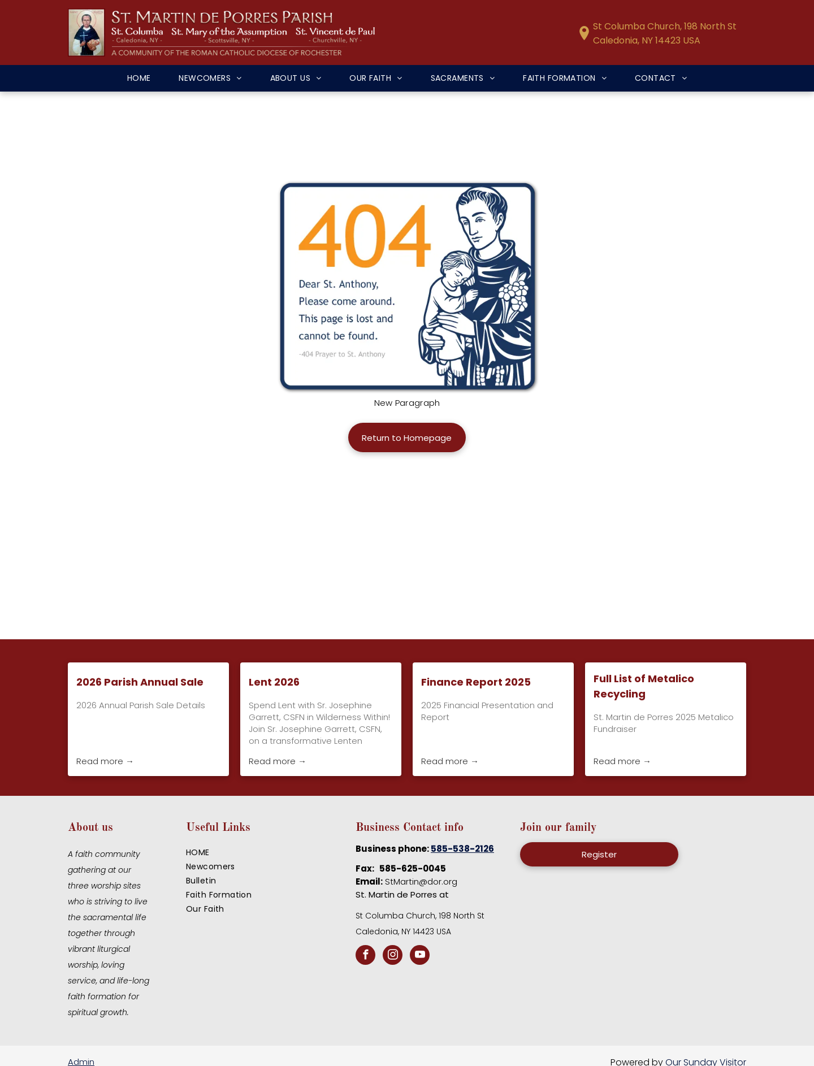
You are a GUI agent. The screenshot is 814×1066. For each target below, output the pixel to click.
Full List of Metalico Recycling (644, 686)
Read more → (105, 761)
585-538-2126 (462, 849)
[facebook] (365, 956)
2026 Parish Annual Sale (140, 682)
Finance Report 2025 (476, 682)
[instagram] (392, 956)
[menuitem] (139, 78)
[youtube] (420, 956)
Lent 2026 (274, 682)
